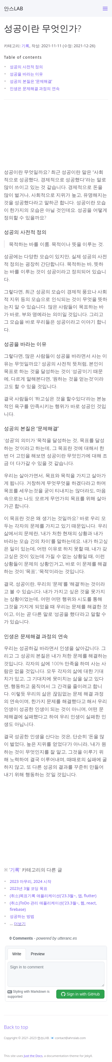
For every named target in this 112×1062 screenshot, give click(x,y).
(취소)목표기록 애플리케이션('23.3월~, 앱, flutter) (53, 895)
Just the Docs (33, 1056)
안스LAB (13, 8)
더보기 (20, 923)
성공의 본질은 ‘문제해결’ (31, 81)
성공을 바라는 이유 (26, 74)
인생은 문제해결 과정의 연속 (35, 88)
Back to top (16, 1027)
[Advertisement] (56, 135)
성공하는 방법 (22, 916)
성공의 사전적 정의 (26, 66)
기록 (25, 45)
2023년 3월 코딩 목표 (28, 888)
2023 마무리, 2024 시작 (30, 881)
